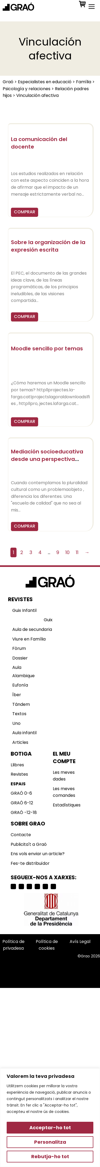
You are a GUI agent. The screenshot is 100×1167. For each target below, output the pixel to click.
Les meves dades (64, 775)
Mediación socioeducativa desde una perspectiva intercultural (47, 459)
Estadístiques (67, 805)
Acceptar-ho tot (50, 1127)
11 (77, 552)
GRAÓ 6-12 (22, 803)
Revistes (19, 774)
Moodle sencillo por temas (47, 348)
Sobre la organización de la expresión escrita (48, 245)
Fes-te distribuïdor (30, 863)
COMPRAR (24, 212)
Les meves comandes (64, 792)
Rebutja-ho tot (50, 1156)
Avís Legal (80, 941)
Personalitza (50, 1142)
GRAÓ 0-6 (21, 793)
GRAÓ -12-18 (24, 812)
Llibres (17, 765)
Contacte (21, 835)
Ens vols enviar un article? (38, 854)
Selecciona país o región (29, 968)
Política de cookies (47, 945)
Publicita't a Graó (29, 844)
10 (67, 552)
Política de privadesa (13, 945)
